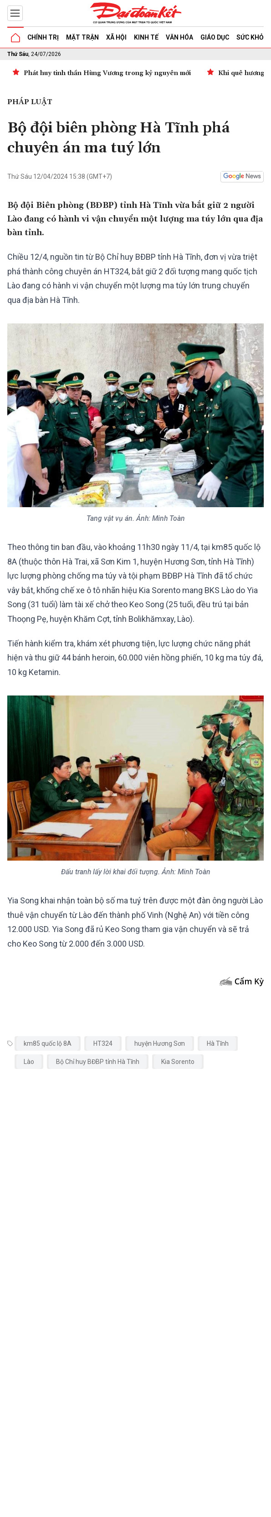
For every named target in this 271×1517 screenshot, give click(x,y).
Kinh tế (146, 37)
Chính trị (43, 37)
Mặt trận (82, 37)
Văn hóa (179, 37)
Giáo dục (214, 37)
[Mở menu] (15, 13)
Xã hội (116, 37)
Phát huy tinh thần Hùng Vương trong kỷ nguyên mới (107, 73)
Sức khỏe (251, 37)
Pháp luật (29, 101)
